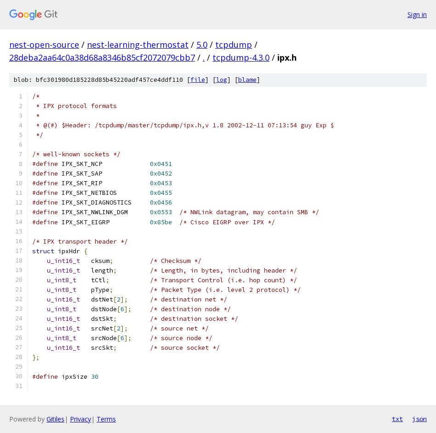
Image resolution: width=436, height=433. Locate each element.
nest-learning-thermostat (138, 44)
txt (397, 419)
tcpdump (233, 44)
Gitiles (55, 419)
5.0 (201, 44)
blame (247, 80)
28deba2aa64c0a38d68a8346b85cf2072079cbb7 (102, 57)
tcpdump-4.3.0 (241, 57)
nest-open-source (44, 44)
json (419, 419)
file (197, 80)
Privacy (80, 419)
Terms (106, 419)
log (221, 80)
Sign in (417, 14)
